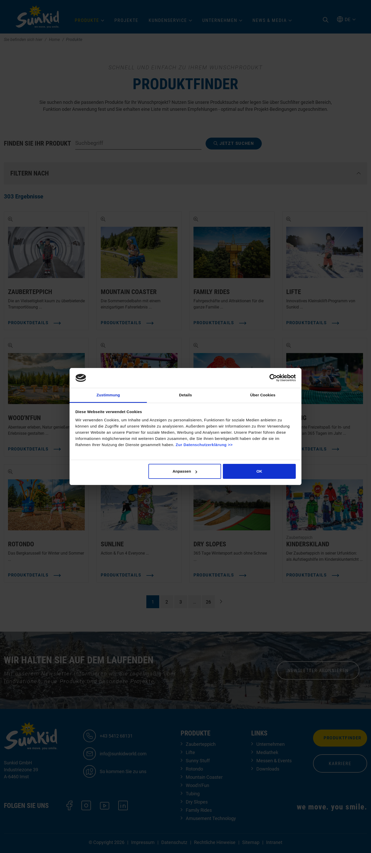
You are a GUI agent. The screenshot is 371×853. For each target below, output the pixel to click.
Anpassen (185, 471)
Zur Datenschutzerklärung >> (204, 444)
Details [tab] (185, 395)
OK (259, 471)
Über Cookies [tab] (262, 395)
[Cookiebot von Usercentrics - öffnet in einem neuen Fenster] (273, 378)
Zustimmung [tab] (108, 395)
